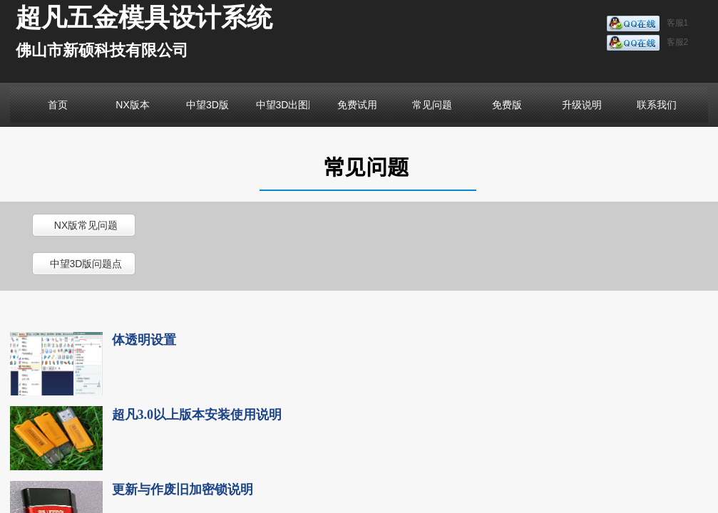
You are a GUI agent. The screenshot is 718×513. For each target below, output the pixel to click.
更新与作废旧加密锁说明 (182, 489)
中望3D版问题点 (86, 263)
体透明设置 (144, 340)
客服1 (648, 23)
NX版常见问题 (86, 225)
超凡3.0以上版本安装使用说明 (197, 415)
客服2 (648, 43)
